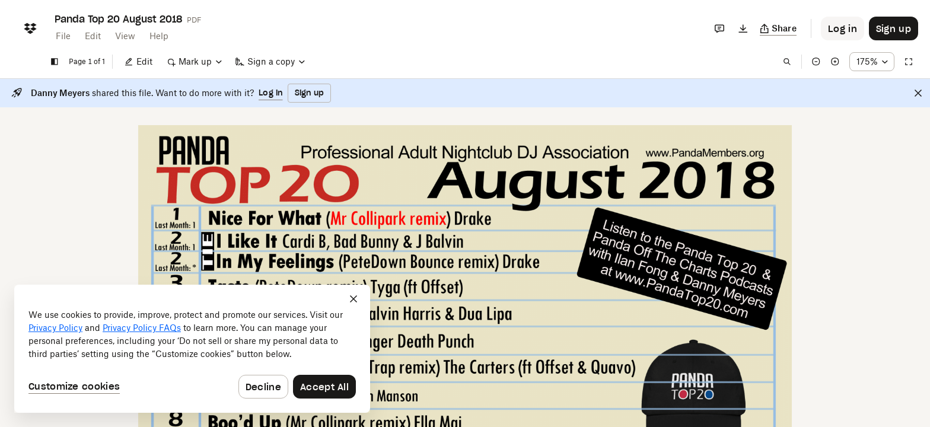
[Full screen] (908, 61)
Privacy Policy (55, 328)
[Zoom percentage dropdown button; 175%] (871, 61)
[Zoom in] (835, 61)
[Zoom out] (816, 61)
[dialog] (192, 349)
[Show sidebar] (54, 61)
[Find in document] (787, 61)
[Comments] (719, 28)
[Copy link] (778, 28)
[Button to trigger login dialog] (842, 28)
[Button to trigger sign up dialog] (893, 28)
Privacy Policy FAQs (142, 328)
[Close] (918, 93)
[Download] (743, 28)
